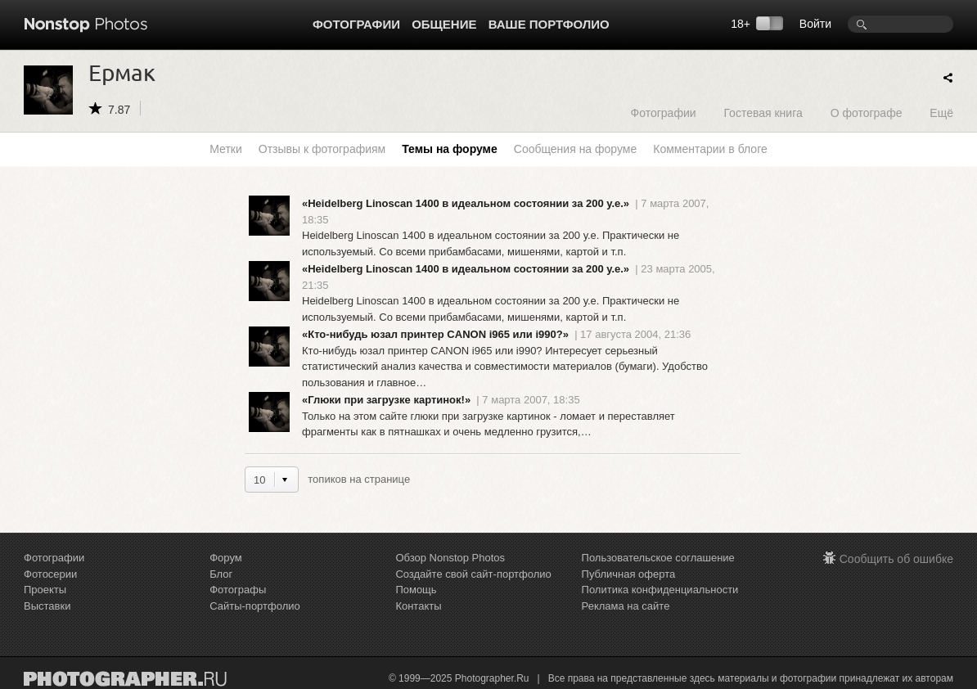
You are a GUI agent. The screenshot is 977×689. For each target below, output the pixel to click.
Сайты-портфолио (254, 606)
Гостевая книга (762, 112)
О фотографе (867, 112)
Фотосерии (50, 574)
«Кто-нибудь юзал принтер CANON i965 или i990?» (435, 334)
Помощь (415, 589)
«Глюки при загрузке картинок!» (386, 400)
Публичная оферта (629, 574)
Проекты (45, 589)
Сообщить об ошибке (896, 558)
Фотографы (237, 589)
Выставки (47, 606)
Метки (225, 148)
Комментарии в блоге (710, 148)
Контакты (418, 606)
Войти (815, 23)
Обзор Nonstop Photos (450, 558)
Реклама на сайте (626, 606)
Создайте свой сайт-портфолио (473, 574)
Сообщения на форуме (575, 148)
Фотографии (356, 24)
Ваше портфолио (549, 24)
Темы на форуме (450, 148)
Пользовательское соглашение (658, 558)
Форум (225, 558)
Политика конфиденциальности (660, 589)
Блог (220, 574)
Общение (444, 24)
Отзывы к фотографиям (322, 148)
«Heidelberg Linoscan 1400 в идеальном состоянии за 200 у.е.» (465, 203)
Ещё (941, 112)
